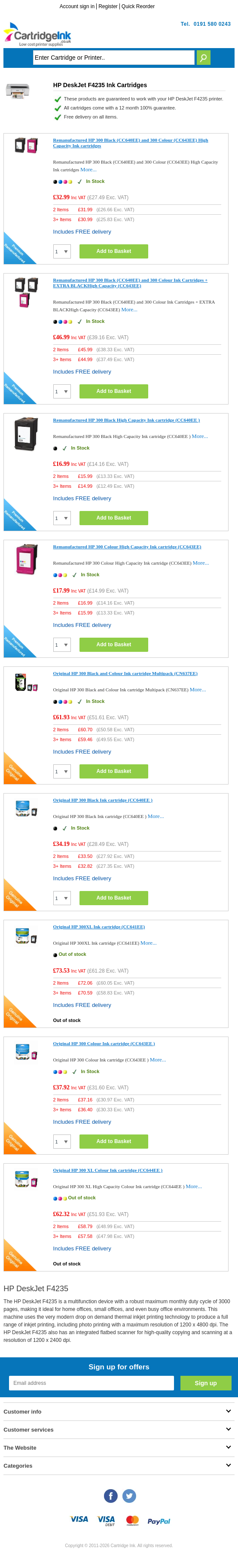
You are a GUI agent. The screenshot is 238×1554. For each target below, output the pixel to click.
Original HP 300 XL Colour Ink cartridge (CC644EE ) (108, 1170)
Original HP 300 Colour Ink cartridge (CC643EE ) (104, 1043)
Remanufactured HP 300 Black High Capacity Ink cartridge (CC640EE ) (126, 420)
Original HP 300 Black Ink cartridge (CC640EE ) (103, 800)
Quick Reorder (138, 6)
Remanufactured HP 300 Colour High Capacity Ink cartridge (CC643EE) (127, 546)
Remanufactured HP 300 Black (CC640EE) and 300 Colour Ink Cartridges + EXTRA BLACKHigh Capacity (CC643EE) (130, 282)
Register (108, 6)
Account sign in (77, 6)
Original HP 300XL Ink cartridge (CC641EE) (99, 926)
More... (88, 169)
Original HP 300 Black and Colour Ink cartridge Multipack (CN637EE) (125, 673)
